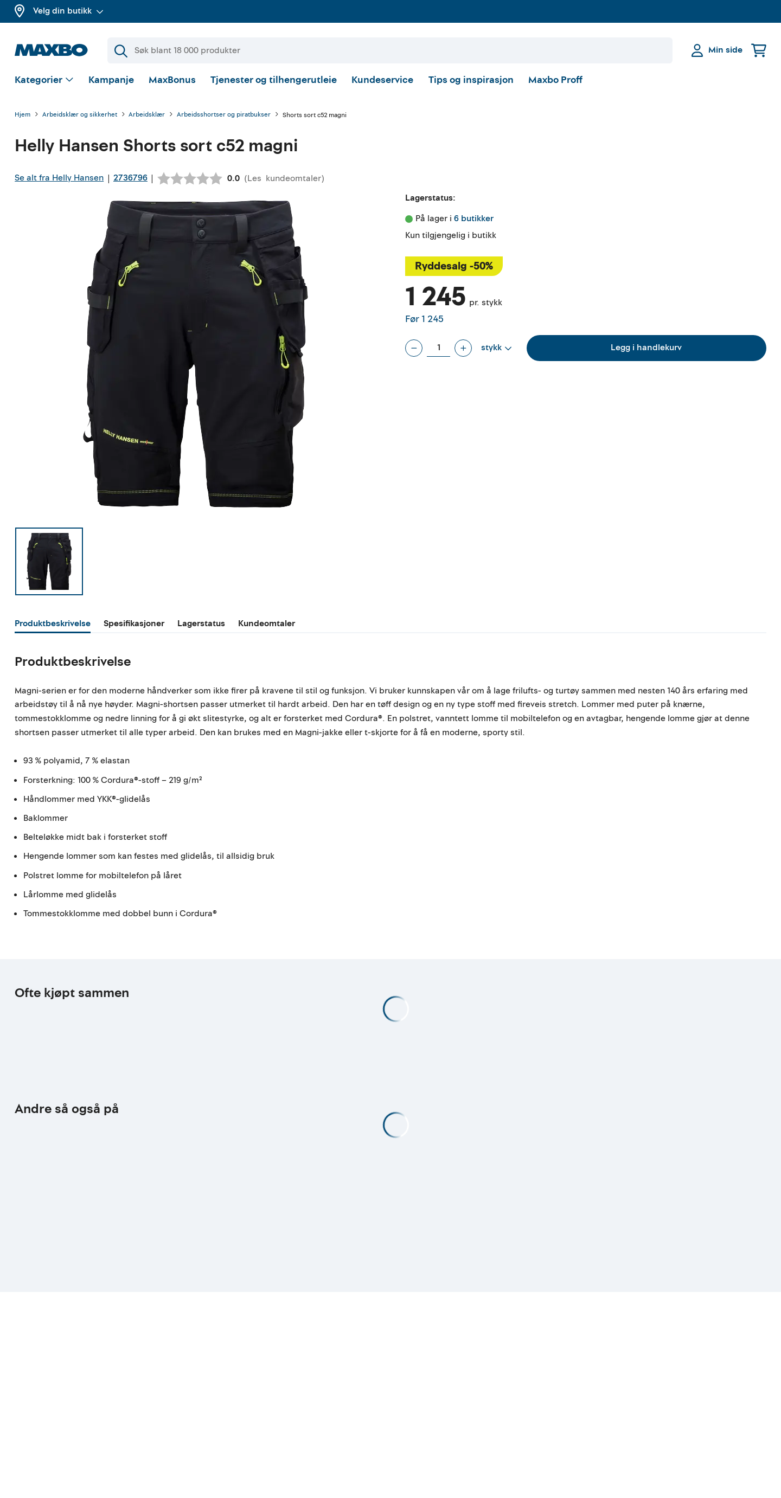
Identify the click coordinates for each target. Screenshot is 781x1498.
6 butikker (474, 222)
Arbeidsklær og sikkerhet (79, 119)
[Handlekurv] (758, 50)
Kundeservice (382, 84)
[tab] (53, 629)
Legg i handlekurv (646, 351)
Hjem (22, 119)
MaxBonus (172, 84)
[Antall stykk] (438, 352)
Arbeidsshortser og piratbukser (224, 119)
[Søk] (390, 50)
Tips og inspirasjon (471, 84)
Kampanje (111, 84)
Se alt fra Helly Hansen (59, 182)
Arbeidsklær (147, 119)
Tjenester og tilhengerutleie (273, 84)
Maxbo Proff (555, 84)
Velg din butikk (68, 11)
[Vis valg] (44, 84)
